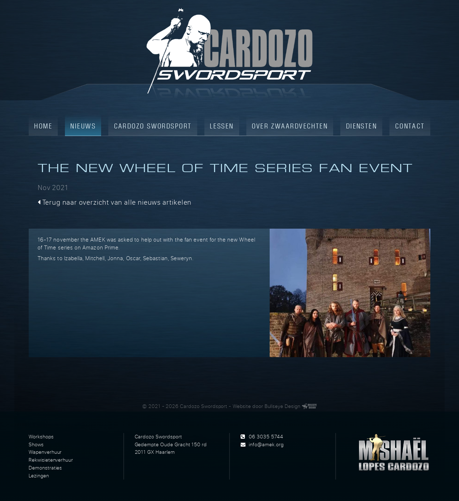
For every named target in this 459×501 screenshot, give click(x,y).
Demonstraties (45, 467)
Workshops (41, 436)
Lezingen (39, 475)
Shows (36, 444)
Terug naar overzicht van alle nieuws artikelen (114, 202)
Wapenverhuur (45, 452)
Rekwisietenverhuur (51, 460)
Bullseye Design (283, 406)
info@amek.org (266, 444)
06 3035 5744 (266, 436)
